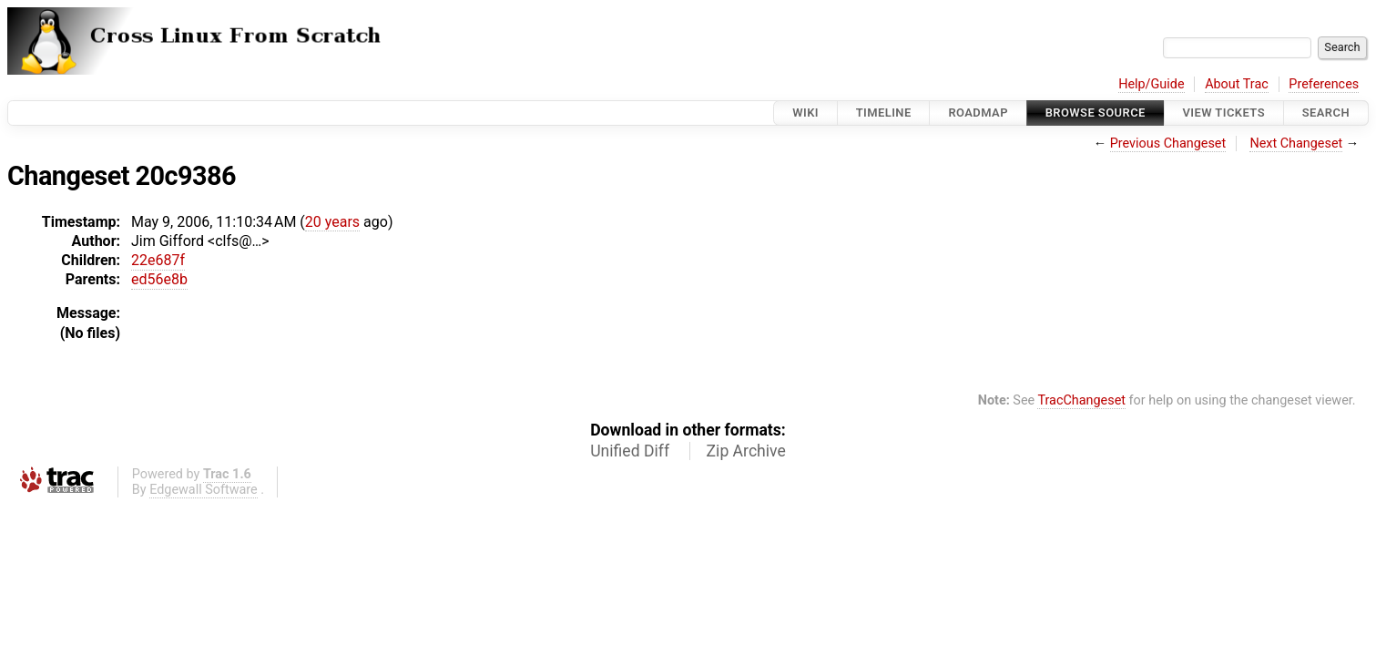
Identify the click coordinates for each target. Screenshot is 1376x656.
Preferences (1324, 84)
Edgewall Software (203, 489)
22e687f (158, 260)
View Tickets (1224, 112)
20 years (332, 222)
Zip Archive (746, 451)
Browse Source (1095, 112)
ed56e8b (159, 279)
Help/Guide (1151, 84)
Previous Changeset (1168, 143)
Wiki (805, 112)
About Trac (1237, 84)
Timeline (884, 112)
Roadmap (978, 112)
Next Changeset (1295, 143)
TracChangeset (1081, 400)
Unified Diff (629, 451)
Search (1326, 112)
